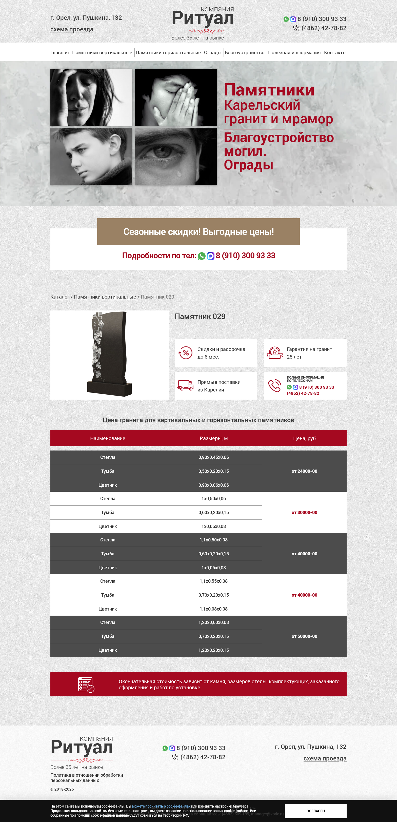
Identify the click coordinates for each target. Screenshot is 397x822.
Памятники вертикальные (102, 52)
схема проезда (71, 29)
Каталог (59, 296)
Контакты (335, 52)
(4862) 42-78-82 (324, 28)
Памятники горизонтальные (168, 52)
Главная (59, 52)
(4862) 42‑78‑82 (303, 393)
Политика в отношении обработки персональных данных (86, 777)
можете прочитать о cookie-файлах (161, 806)
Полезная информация (294, 52)
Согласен (316, 811)
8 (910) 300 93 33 (322, 19)
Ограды (213, 52)
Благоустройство (245, 52)
